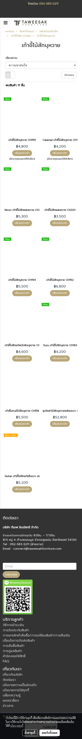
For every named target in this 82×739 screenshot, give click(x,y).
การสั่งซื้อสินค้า (13, 645)
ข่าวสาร (8, 705)
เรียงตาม (13, 58)
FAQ (6, 661)
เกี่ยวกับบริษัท (12, 674)
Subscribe (11, 574)
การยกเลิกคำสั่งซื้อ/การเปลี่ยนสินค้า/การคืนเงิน (36, 635)
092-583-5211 (48, 3)
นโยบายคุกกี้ (16, 725)
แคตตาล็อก (11, 700)
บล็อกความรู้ (12, 695)
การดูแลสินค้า (12, 650)
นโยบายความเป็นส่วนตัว (20, 685)
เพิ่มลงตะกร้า (22, 153)
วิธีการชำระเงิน (13, 625)
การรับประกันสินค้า (16, 630)
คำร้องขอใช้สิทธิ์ (14, 656)
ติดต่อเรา (9, 679)
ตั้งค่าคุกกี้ (30, 732)
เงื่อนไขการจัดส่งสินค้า (19, 640)
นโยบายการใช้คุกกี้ (16, 690)
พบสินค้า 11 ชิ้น (15, 85)
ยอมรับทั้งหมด (49, 732)
